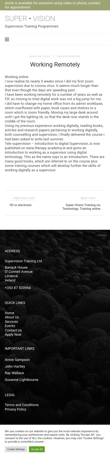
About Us (12, 317)
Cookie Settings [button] (16, 449)
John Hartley (15, 366)
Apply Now (13, 334)
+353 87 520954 (18, 288)
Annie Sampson (17, 360)
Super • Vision (30, 18)
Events (10, 326)
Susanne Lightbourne (21, 380)
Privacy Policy (15, 409)
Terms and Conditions (22, 405)
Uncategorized (68, 56)
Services (11, 322)
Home (9, 313)
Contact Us (13, 330)
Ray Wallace (14, 373)
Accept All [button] (37, 449)
